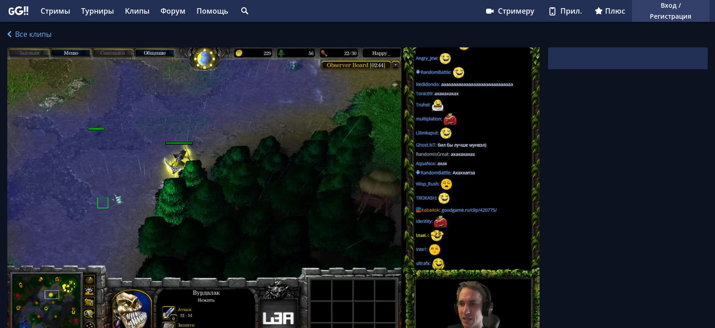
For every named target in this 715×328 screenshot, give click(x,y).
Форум (173, 11)
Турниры (97, 11)
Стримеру (509, 11)
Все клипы (29, 34)
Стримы (55, 11)
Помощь (212, 11)
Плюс (610, 11)
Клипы (137, 11)
